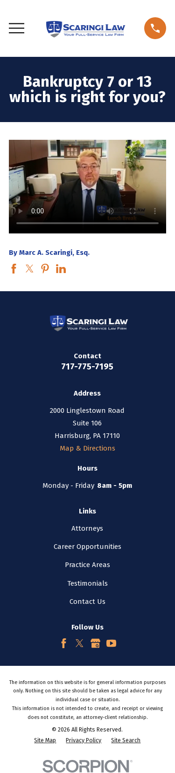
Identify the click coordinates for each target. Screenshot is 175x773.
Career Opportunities (87, 546)
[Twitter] (79, 643)
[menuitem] (45, 740)
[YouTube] (111, 643)
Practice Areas (87, 565)
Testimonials (87, 583)
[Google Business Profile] (95, 643)
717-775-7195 (87, 366)
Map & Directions (87, 448)
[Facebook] (64, 643)
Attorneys (87, 528)
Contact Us (87, 601)
